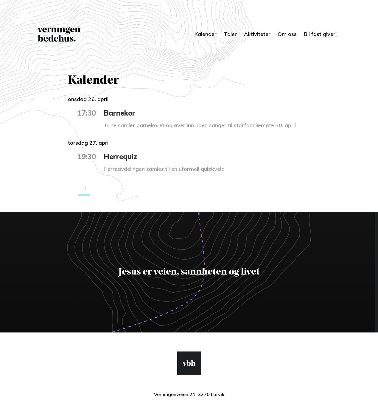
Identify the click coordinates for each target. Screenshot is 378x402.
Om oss (287, 34)
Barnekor (119, 112)
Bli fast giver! (320, 34)
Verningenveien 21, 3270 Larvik (189, 394)
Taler (230, 34)
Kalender (206, 34)
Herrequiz (120, 156)
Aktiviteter (257, 34)
